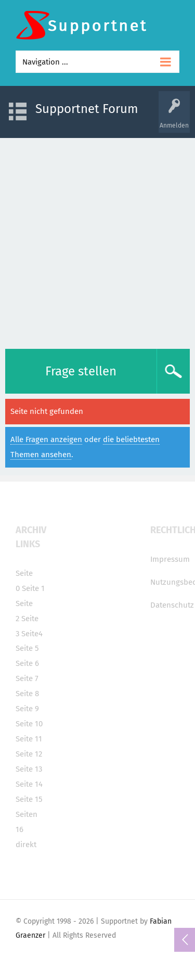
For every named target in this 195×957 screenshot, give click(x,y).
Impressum (170, 559)
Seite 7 (27, 678)
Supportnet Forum (86, 109)
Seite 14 (29, 784)
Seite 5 (27, 648)
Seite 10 (29, 723)
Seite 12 (29, 754)
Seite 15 (29, 799)
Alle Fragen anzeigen (46, 439)
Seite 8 (27, 693)
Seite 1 (33, 588)
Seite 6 (27, 663)
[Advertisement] (97, 240)
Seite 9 (27, 708)
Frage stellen (80, 371)
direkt (26, 844)
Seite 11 (29, 739)
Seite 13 (29, 769)
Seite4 (32, 633)
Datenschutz (172, 605)
